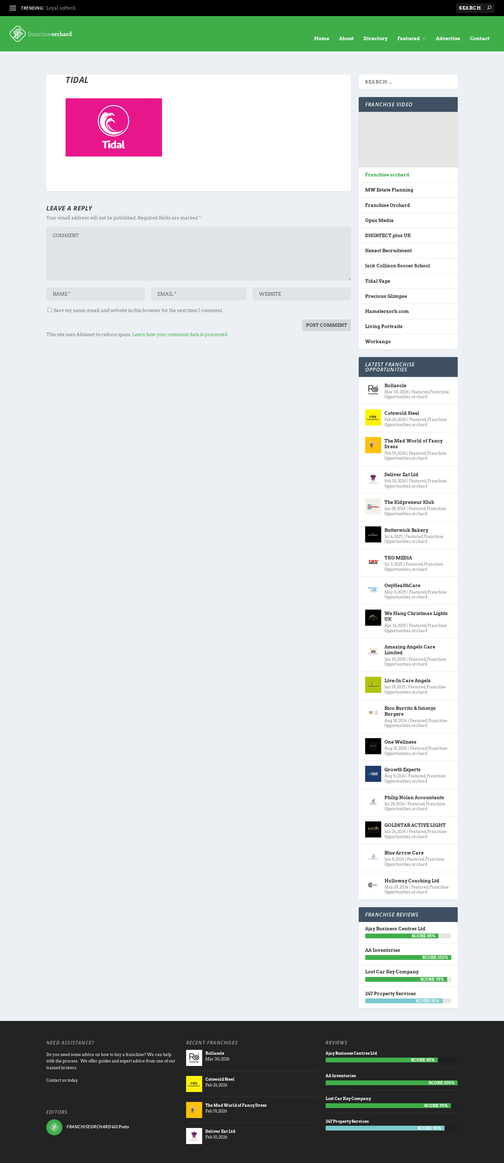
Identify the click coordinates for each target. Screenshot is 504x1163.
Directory (376, 28)
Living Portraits (384, 306)
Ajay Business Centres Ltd (395, 908)
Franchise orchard (387, 154)
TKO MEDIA (398, 538)
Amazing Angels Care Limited (409, 629)
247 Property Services (390, 973)
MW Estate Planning (389, 170)
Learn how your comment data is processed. (180, 314)
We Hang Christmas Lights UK (416, 596)
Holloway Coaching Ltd (411, 860)
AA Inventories (382, 930)
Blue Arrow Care (404, 833)
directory (376, 1154)
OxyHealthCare (402, 565)
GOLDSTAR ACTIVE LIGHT (415, 805)
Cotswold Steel (401, 393)
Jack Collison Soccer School (397, 245)
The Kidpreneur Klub (409, 482)
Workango (378, 321)
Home (321, 28)
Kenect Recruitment (388, 230)
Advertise (448, 28)
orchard (419, 376)
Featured (408, 28)
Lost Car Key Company (392, 951)
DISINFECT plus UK (388, 215)
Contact (480, 28)
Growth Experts (402, 749)
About (346, 28)
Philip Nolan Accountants (414, 777)
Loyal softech (61, 8)
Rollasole (395, 365)
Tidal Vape (377, 261)
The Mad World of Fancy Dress (413, 423)
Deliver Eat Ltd (401, 454)
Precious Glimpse (386, 276)
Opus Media (379, 200)
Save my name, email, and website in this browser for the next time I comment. (138, 290)
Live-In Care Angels (407, 660)
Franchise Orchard (387, 185)
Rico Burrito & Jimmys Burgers (410, 691)
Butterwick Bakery (406, 510)
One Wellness (400, 722)
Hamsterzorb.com (387, 291)
